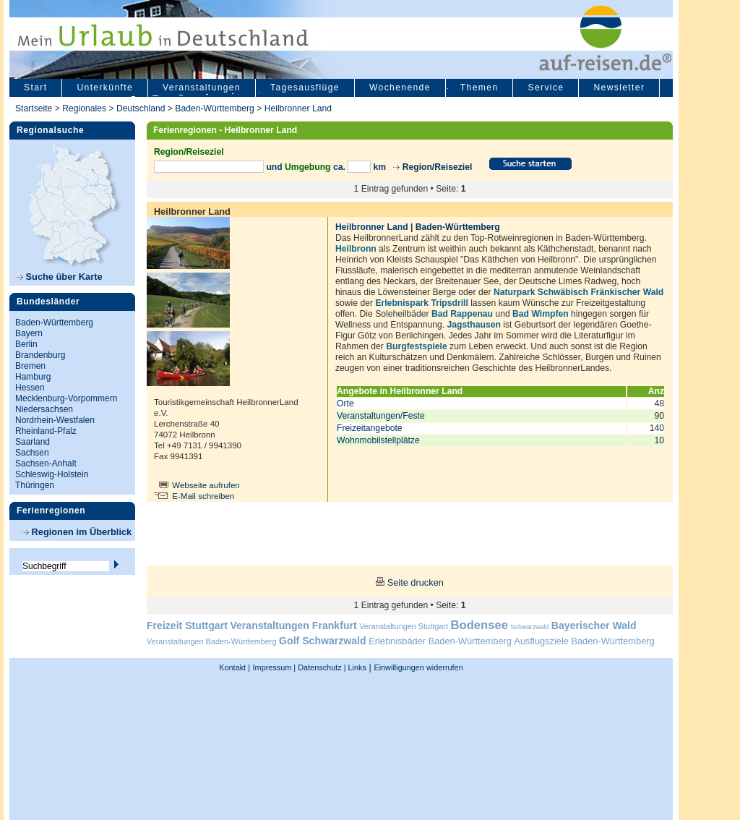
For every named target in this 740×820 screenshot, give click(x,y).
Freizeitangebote (370, 428)
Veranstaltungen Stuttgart (403, 626)
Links (356, 667)
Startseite (33, 108)
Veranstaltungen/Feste (381, 416)
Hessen (30, 388)
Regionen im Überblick (77, 531)
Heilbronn (356, 249)
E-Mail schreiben (203, 496)
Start (35, 87)
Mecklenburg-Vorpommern (66, 398)
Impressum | (274, 667)
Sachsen (32, 453)
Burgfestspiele (416, 346)
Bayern (29, 333)
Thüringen (34, 485)
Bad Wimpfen (540, 314)
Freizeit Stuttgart (187, 625)
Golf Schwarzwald (322, 640)
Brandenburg (40, 355)
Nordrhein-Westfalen (55, 420)
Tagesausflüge (305, 87)
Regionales (84, 108)
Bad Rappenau (462, 314)
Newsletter (619, 87)
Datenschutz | (320, 667)
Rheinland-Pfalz (46, 431)
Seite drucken (415, 582)
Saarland (32, 442)
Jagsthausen (474, 325)
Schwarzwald (530, 627)
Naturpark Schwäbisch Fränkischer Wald (578, 292)
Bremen (30, 366)
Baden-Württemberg (214, 108)
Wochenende (400, 87)
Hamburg (33, 377)
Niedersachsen (44, 409)
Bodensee (479, 625)
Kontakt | (234, 667)
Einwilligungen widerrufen (418, 667)
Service (546, 87)
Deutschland (140, 108)
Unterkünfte (105, 87)
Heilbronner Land (298, 108)
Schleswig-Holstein (51, 474)
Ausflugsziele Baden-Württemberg (584, 641)
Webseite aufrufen (206, 485)
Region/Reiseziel (438, 167)
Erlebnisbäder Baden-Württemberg (440, 641)
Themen (479, 87)
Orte (345, 403)
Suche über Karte (60, 276)
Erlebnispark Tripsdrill (421, 303)
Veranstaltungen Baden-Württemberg (212, 641)
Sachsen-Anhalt (46, 463)
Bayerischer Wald (594, 625)
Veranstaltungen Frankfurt (293, 625)
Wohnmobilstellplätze (378, 440)
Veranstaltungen (202, 87)
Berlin (26, 344)
